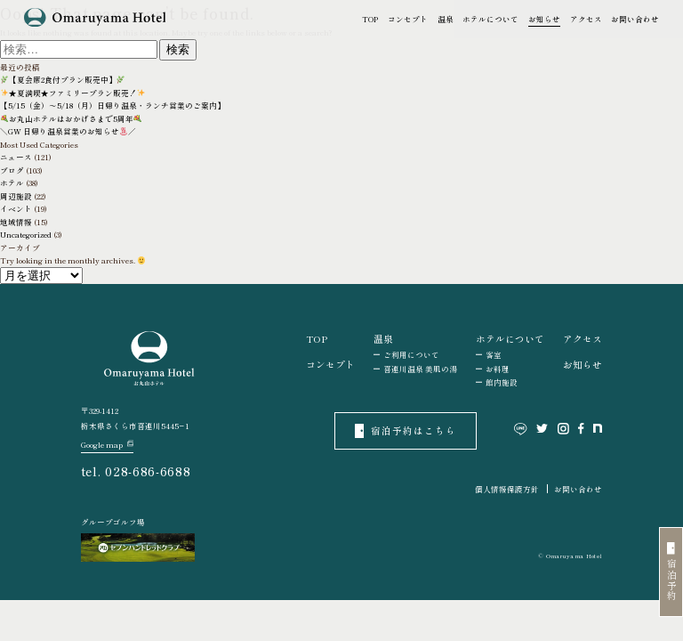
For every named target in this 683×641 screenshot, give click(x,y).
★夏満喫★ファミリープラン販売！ (73, 92)
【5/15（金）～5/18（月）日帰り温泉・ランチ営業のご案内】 (112, 105)
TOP (370, 18)
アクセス (586, 18)
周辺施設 (16, 196)
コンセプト (408, 18)
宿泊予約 (671, 572)
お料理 (498, 368)
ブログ (12, 170)
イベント (16, 208)
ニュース (16, 156)
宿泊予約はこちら (406, 431)
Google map (107, 445)
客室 (494, 354)
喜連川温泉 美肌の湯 (420, 368)
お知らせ (544, 18)
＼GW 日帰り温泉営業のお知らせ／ (68, 131)
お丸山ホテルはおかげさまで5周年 (71, 118)
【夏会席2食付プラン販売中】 (63, 79)
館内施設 (502, 382)
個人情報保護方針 (507, 488)
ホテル (12, 182)
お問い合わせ (635, 18)
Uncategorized (26, 234)
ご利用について (411, 354)
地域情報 (16, 221)
